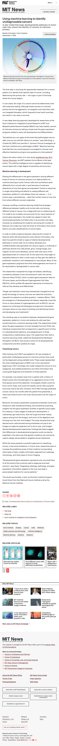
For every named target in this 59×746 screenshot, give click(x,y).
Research (30, 535)
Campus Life (25, 719)
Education (5, 717)
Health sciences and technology (14, 531)
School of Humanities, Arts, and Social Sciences (21, 660)
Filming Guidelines (9, 682)
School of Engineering (12, 657)
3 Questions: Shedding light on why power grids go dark (49, 615)
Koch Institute (8, 528)
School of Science (11, 665)
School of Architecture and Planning (17, 654)
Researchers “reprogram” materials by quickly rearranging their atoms (49, 603)
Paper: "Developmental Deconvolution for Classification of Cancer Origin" (30, 501)
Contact (28, 738)
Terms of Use (7, 678)
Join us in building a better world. (15, 727)
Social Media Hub (22, 740)
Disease (18, 528)
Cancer (26, 528)
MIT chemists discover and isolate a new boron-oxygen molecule (21, 602)
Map (7, 738)
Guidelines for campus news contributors (43, 696)
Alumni (4, 722)
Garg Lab (8, 514)
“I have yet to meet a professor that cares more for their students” (21, 591)
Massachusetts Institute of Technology (14, 733)
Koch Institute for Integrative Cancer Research (20, 517)
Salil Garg (8, 511)
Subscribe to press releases (43, 689)
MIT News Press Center (38, 675)
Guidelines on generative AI (16, 704)
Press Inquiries (35, 678)
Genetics (21, 535)
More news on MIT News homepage (15, 624)
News (41, 719)
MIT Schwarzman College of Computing (18, 668)
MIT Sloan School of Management (16, 663)
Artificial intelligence (35, 531)
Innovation (43, 717)
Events (12, 738)
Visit (3, 738)
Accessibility (12, 740)
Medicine (41, 528)
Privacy (4, 740)
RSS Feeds (34, 682)
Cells (33, 528)
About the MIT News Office (12, 675)
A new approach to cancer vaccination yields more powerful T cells (20, 615)
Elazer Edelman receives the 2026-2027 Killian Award (48, 590)
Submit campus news (16, 696)
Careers (22, 738)
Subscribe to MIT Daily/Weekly (16, 689)
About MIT (24, 722)
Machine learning (9, 535)
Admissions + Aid (7, 719)
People (17, 738)
